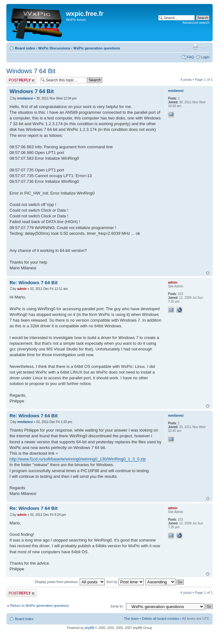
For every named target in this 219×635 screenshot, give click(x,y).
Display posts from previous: (70, 582)
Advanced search (195, 22)
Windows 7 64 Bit (31, 70)
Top (207, 273)
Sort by (125, 582)
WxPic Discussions (54, 48)
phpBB (89, 628)
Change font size (204, 47)
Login (205, 57)
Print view (195, 47)
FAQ (190, 57)
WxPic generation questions (96, 48)
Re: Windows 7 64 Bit (34, 282)
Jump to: (116, 606)
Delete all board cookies (160, 618)
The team (131, 618)
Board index (25, 48)
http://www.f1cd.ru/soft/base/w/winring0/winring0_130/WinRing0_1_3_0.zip (78, 459)
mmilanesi (25, 98)
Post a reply (21, 80)
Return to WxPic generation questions (39, 605)
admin (21, 289)
